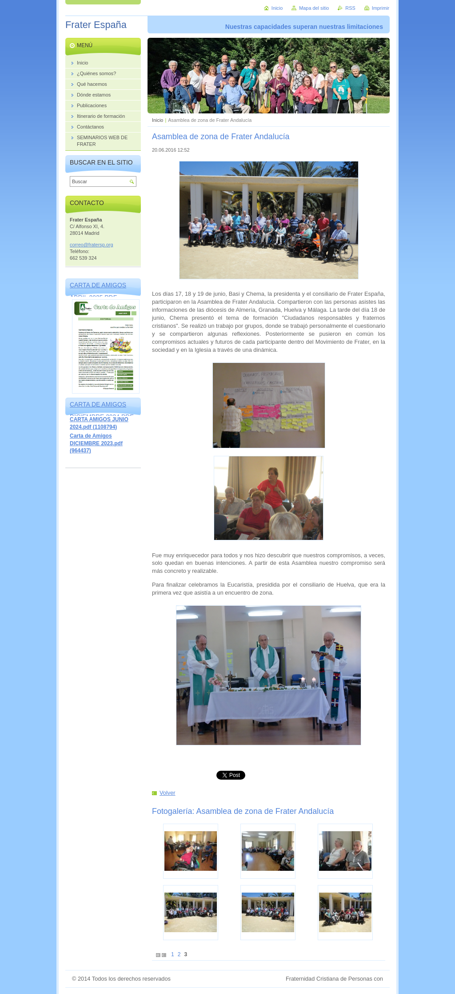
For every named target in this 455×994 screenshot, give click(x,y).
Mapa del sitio (314, 8)
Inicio (157, 120)
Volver (168, 792)
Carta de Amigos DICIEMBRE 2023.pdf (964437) (96, 443)
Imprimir (380, 8)
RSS (350, 8)
